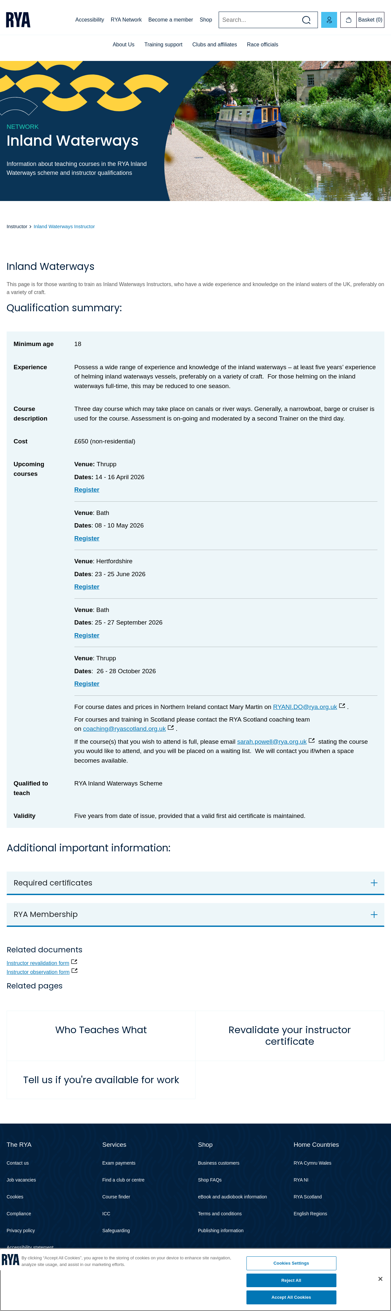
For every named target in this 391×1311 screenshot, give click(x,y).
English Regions (310, 1213)
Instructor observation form (38, 972)
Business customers (218, 1163)
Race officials (262, 44)
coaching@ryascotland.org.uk (124, 728)
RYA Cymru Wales (312, 1163)
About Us (124, 44)
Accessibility (89, 20)
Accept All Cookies (291, 1297)
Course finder (116, 1196)
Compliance (19, 1213)
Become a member (171, 20)
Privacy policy (21, 1230)
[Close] (380, 1279)
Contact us (18, 1163)
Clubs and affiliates (215, 44)
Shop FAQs (210, 1180)
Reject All (291, 1280)
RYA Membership (46, 914)
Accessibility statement (30, 1247)
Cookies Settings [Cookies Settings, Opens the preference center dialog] (291, 1263)
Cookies (15, 1196)
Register (87, 538)
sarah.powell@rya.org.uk (272, 741)
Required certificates (53, 883)
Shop (206, 20)
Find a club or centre (123, 1180)
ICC (106, 1213)
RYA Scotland (308, 1196)
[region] (195, 1279)
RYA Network (126, 20)
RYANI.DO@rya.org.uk (305, 706)
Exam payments (118, 1163)
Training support (164, 44)
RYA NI (301, 1180)
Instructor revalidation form (38, 963)
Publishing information (221, 1230)
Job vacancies (21, 1180)
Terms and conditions (220, 1213)
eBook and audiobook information (232, 1196)
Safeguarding (116, 1230)
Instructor (17, 226)
